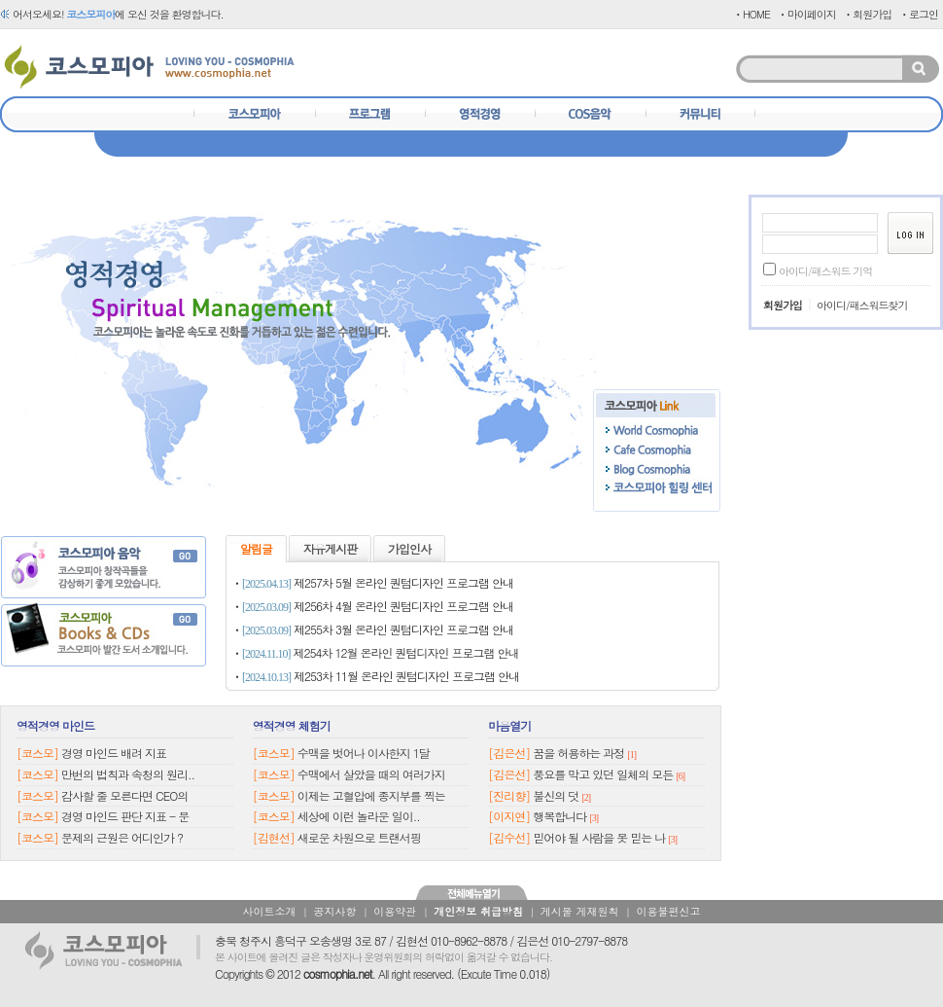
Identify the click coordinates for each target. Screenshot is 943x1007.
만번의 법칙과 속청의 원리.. (127, 774)
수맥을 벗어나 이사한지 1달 (363, 752)
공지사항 (334, 911)
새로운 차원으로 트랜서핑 (359, 837)
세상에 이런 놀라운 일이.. (358, 816)
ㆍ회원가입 (867, 14)
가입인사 (409, 548)
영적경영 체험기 (292, 725)
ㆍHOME (751, 14)
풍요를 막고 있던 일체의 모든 (603, 774)
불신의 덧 (555, 795)
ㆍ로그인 (918, 14)
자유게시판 (330, 548)
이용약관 (394, 911)
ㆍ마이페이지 (807, 14)
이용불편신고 (668, 911)
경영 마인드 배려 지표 (113, 752)
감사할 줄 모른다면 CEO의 (124, 795)
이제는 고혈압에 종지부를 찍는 (371, 795)
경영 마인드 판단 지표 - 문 (125, 816)
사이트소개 (270, 911)
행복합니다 (559, 816)
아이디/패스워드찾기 (862, 305)
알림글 (256, 548)
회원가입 (782, 305)
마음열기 (509, 725)
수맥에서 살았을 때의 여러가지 (371, 774)
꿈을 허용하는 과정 (578, 752)
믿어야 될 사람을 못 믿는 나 (599, 837)
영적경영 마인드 (55, 725)
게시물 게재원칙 (580, 911)
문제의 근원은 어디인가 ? (122, 837)
